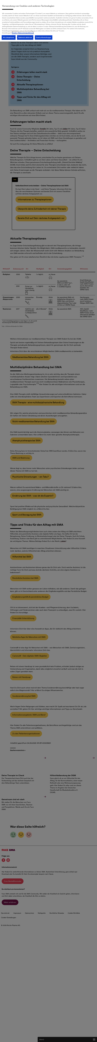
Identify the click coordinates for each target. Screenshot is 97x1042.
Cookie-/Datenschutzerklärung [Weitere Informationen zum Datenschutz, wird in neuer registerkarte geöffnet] (22, 29)
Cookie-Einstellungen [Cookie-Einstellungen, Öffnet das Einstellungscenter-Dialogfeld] (42, 33)
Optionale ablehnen (23, 33)
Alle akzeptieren (6, 33)
